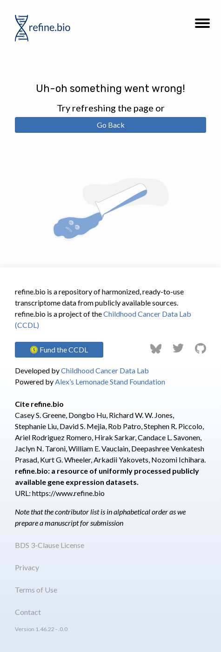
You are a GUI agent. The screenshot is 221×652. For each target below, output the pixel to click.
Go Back (111, 124)
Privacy (27, 567)
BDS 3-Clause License (49, 545)
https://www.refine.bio (68, 493)
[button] (202, 26)
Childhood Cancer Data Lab (105, 370)
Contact (28, 611)
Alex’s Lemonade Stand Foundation (110, 381)
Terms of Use (36, 589)
